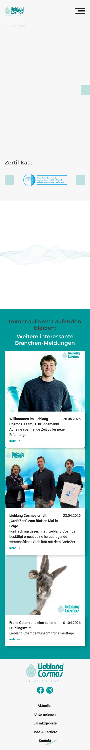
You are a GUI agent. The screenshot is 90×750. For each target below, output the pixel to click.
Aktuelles (15, 26)
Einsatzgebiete (45, 723)
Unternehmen (45, 714)
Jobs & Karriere (45, 732)
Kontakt (45, 741)
